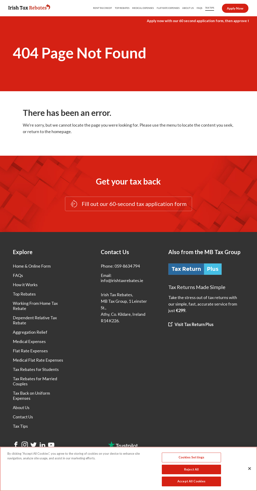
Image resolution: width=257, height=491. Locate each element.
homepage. (62, 131)
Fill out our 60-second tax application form (128, 204)
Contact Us (23, 416)
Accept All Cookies (191, 481)
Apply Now (235, 8)
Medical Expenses (29, 341)
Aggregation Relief (30, 332)
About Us (21, 407)
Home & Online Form (32, 266)
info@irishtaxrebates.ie (122, 280)
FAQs (18, 275)
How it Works (25, 284)
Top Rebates (24, 293)
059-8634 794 (127, 266)
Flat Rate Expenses (30, 350)
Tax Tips (20, 426)
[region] (128, 469)
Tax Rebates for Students (36, 369)
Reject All (191, 469)
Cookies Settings (191, 457)
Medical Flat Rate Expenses (38, 360)
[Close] (249, 469)
